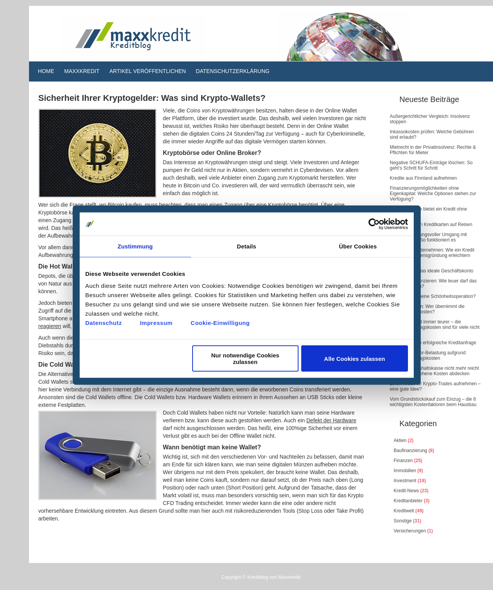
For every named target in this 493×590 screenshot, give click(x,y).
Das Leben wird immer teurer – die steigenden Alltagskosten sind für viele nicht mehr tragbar (434, 327)
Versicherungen (410, 531)
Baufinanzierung (410, 450)
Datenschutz (103, 323)
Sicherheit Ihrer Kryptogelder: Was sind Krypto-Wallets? (152, 98)
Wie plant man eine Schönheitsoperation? (433, 296)
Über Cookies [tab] (358, 246)
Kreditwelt (404, 510)
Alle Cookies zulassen (354, 358)
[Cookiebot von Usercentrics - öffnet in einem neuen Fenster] (374, 224)
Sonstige (403, 521)
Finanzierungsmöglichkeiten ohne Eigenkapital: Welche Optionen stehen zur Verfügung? (433, 193)
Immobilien (405, 470)
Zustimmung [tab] (135, 246)
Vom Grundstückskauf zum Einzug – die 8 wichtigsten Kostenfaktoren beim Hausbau (433, 401)
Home (46, 71)
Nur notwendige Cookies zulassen (245, 358)
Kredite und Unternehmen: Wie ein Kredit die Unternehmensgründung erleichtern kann (432, 255)
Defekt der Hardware (331, 420)
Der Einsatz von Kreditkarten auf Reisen (431, 224)
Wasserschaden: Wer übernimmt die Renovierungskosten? (427, 309)
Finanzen (403, 460)
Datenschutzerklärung (233, 71)
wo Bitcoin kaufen (120, 205)
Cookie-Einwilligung (220, 323)
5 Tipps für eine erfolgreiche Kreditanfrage (433, 342)
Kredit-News (406, 490)
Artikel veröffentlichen (147, 71)
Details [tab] (246, 246)
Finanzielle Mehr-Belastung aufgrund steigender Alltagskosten (428, 355)
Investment (405, 480)
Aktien (400, 440)
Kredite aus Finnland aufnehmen (423, 178)
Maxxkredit (81, 71)
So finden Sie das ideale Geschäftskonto (431, 271)
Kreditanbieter (408, 500)
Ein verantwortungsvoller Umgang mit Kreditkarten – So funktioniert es (428, 237)
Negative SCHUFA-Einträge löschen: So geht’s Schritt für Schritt (431, 165)
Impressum (156, 323)
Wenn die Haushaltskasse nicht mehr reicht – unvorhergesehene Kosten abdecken (434, 371)
